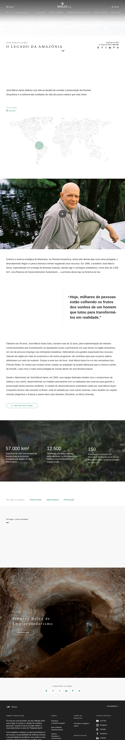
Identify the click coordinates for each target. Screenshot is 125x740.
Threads (101, 733)
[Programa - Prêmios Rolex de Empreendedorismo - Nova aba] (23, 632)
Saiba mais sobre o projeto (22, 406)
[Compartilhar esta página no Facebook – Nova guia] (52, 691)
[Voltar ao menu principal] (7, 12)
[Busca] (115, 7)
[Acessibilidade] (112, 707)
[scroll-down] (62, 50)
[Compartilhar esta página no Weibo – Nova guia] (80, 691)
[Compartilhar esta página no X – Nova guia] (59, 691)
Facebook (101, 737)
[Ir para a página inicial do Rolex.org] (62, 5)
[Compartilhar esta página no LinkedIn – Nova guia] (66, 691)
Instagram (101, 729)
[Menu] (10, 7)
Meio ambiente (59, 732)
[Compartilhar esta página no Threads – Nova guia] (45, 691)
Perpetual (59, 725)
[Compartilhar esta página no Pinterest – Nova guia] (73, 691)
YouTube (101, 724)
